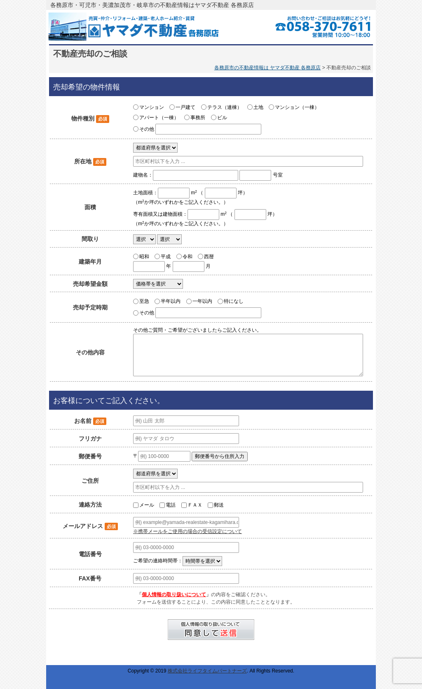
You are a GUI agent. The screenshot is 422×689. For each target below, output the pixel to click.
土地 (258, 107)
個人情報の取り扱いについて (174, 594)
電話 (171, 505)
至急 (144, 301)
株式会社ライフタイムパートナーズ (207, 671)
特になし (234, 301)
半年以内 (171, 301)
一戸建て (185, 107)
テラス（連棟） (224, 107)
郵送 (219, 505)
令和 (187, 256)
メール (146, 505)
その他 (146, 129)
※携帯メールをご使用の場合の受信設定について (187, 531)
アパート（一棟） (159, 117)
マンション (151, 107)
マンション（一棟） (297, 107)
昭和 (144, 256)
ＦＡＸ (195, 505)
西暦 (209, 256)
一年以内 (202, 301)
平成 (166, 256)
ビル (222, 117)
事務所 (197, 117)
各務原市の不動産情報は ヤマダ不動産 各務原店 (267, 68)
